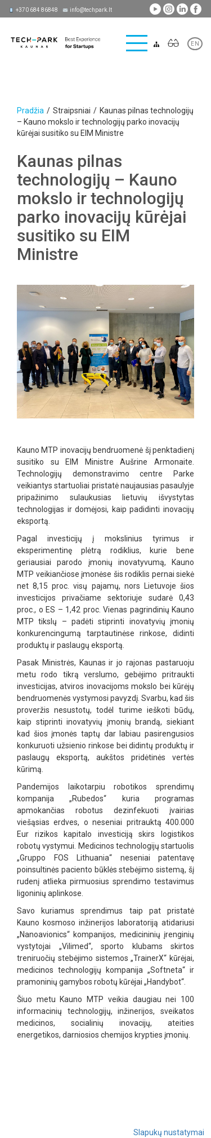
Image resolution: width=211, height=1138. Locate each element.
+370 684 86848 (37, 10)
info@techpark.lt (91, 10)
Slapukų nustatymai (168, 1132)
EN (195, 44)
